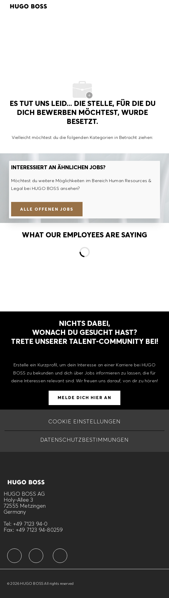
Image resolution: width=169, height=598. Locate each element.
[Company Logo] (28, 5)
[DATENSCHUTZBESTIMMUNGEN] (84, 440)
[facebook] (14, 555)
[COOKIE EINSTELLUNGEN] (84, 422)
